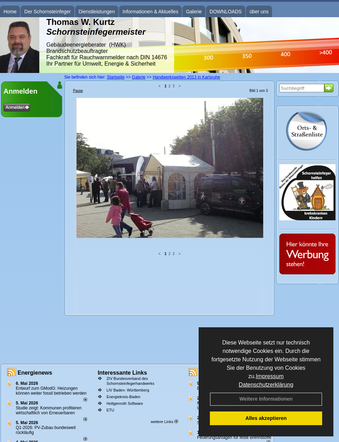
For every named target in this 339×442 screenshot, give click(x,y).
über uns (259, 11)
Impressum (270, 376)
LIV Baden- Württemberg (127, 390)
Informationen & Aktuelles (150, 11)
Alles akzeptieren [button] (266, 418)
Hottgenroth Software (124, 403)
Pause (78, 91)
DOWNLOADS (226, 11)
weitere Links (164, 422)
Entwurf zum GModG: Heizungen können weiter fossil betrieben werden (51, 391)
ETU (110, 410)
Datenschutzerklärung (266, 385)
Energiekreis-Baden (123, 397)
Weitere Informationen (266, 399)
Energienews (35, 373)
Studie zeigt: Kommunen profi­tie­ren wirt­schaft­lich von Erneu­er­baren (48, 410)
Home (10, 11)
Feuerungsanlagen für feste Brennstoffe (234, 437)
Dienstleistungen (97, 11)
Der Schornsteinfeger (47, 11)
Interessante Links (122, 373)
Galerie (194, 11)
